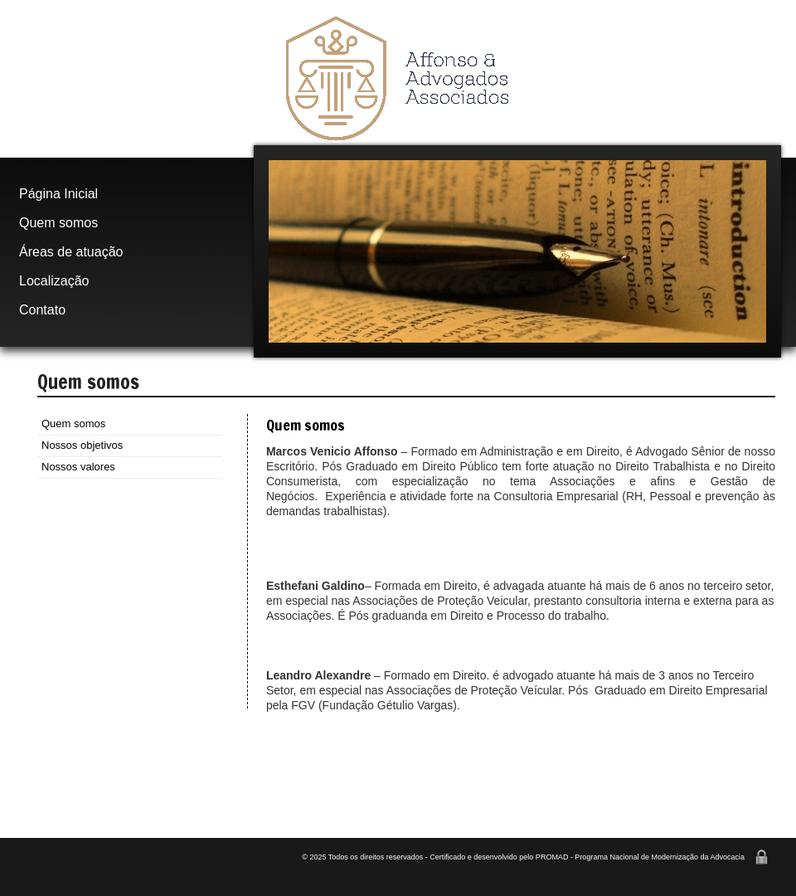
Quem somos (58, 223)
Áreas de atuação (71, 252)
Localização (54, 281)
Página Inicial (58, 194)
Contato (42, 310)
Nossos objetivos (82, 445)
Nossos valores (78, 466)
